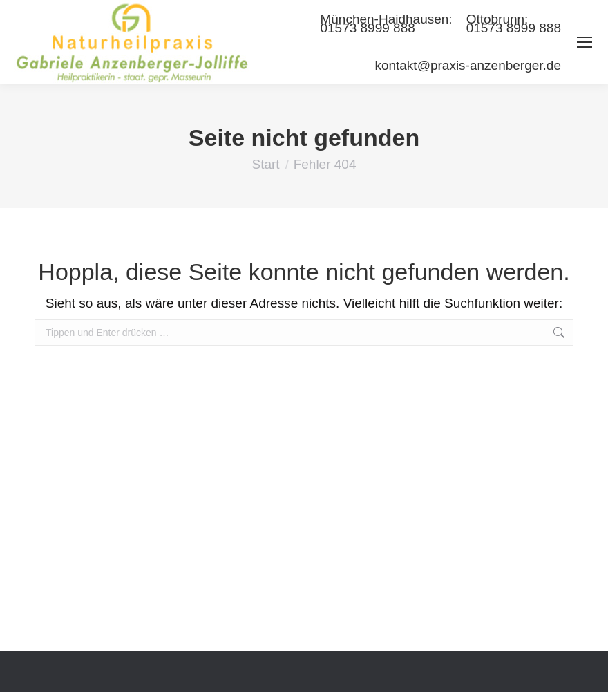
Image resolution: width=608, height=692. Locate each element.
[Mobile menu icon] (584, 42)
